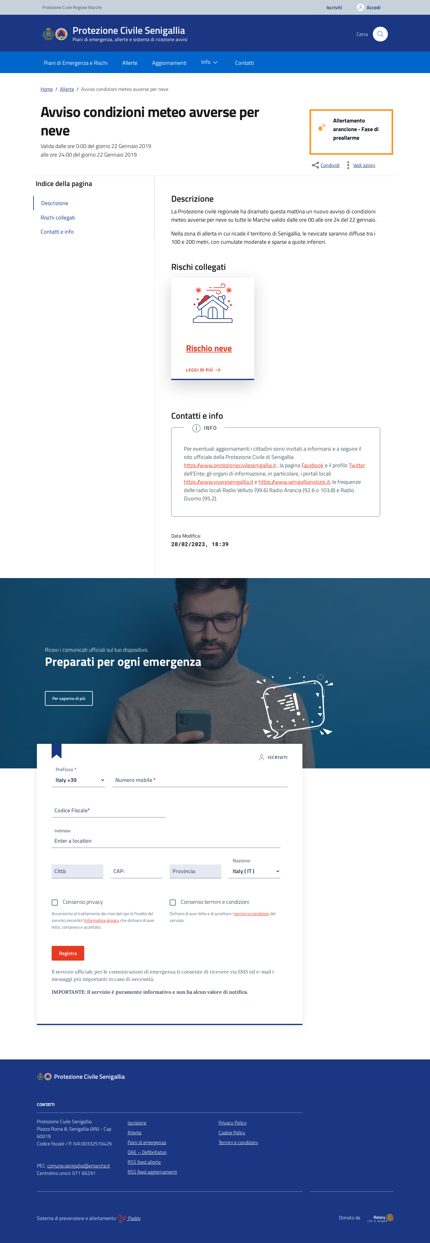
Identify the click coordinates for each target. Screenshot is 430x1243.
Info (210, 62)
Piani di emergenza (147, 1142)
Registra (68, 953)
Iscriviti (334, 7)
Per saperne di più (68, 698)
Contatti (244, 63)
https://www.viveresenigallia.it (218, 482)
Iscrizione (137, 1122)
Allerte (129, 63)
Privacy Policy (233, 1122)
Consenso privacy (83, 902)
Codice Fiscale (72, 810)
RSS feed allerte (144, 1162)
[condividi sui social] (325, 165)
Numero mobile (135, 780)
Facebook (313, 465)
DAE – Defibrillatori (147, 1152)
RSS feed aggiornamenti (152, 1171)
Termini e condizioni (238, 1142)
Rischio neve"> (212, 303)
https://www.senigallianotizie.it (294, 482)
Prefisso (66, 770)
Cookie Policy (232, 1132)
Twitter (357, 465)
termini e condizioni (251, 913)
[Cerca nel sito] (380, 34)
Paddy (129, 1219)
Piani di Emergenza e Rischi (76, 63)
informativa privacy (101, 920)
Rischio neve (209, 348)
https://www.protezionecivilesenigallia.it (230, 465)
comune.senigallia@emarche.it (78, 1165)
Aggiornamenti (169, 63)
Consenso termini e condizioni (215, 902)
